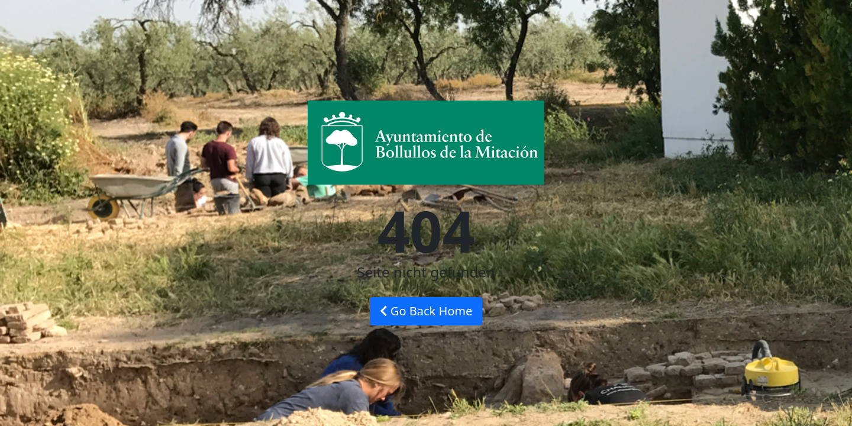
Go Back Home (426, 311)
